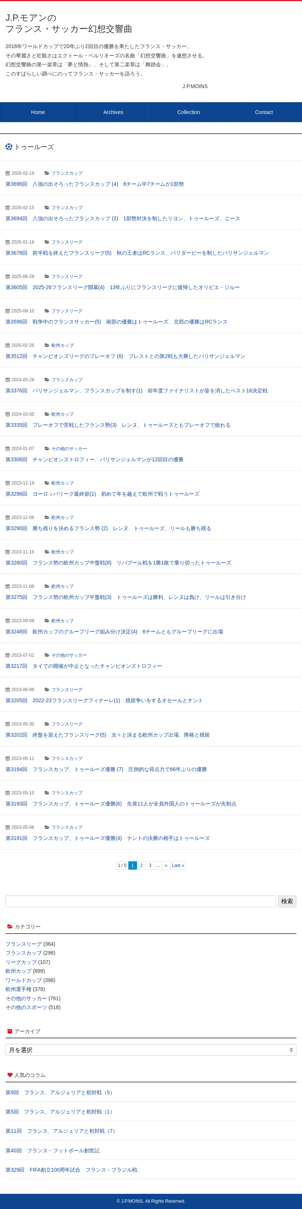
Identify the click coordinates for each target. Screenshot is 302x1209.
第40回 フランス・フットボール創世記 (53, 1150)
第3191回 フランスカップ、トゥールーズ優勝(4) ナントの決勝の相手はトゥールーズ (108, 838)
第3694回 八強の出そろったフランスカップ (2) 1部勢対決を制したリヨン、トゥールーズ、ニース (123, 218)
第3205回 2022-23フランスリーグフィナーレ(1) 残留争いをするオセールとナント (104, 700)
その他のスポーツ (26, 1007)
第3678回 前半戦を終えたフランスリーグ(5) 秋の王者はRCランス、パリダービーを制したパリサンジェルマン (137, 253)
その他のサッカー (69, 448)
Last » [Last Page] (178, 865)
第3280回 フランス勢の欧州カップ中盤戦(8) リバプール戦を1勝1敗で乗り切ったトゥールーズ (118, 563)
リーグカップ (21, 962)
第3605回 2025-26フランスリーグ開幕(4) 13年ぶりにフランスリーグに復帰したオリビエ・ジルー (123, 287)
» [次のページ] (166, 865)
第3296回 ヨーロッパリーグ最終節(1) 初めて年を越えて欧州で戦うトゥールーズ (102, 494)
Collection (188, 112)
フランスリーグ (67, 242)
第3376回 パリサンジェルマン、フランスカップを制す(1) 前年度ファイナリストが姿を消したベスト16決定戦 (137, 390)
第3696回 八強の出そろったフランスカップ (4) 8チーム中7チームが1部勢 (95, 184)
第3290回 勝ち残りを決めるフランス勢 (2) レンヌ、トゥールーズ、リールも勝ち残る (108, 528)
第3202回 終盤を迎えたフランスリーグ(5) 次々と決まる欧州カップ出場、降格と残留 (108, 735)
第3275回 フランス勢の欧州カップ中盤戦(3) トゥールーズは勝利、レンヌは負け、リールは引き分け (126, 597)
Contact (264, 112)
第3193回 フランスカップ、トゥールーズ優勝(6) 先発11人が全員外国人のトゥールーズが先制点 (121, 804)
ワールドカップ (24, 980)
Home (38, 112)
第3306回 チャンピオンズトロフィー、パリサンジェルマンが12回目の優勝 (95, 459)
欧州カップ (62, 345)
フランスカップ (67, 173)
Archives (113, 112)
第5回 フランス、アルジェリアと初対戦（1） (60, 1112)
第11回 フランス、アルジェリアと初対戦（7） (62, 1131)
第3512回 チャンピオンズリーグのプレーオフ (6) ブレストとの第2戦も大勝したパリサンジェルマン (125, 356)
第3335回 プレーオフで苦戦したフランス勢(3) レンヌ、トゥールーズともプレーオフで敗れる (118, 425)
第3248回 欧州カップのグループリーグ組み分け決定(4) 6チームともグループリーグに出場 (114, 631)
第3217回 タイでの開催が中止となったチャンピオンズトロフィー (84, 666)
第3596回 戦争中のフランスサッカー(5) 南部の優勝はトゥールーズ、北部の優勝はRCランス (117, 322)
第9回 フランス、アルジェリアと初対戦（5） (60, 1092)
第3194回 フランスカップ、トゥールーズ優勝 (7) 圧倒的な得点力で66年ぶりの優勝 (106, 769)
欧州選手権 (18, 989)
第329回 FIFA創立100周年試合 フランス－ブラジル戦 (71, 1170)
